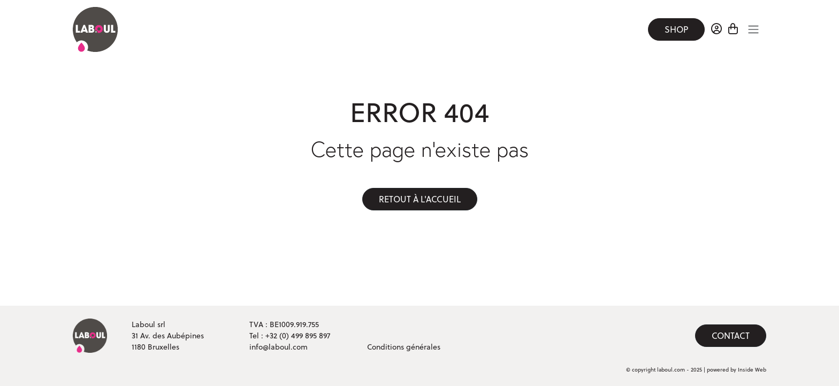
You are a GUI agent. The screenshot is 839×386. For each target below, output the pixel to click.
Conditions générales (403, 347)
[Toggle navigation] (753, 29)
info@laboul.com (278, 347)
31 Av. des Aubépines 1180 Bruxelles (168, 341)
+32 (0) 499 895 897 (297, 335)
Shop (676, 29)
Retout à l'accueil (420, 199)
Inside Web (752, 369)
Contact (731, 336)
